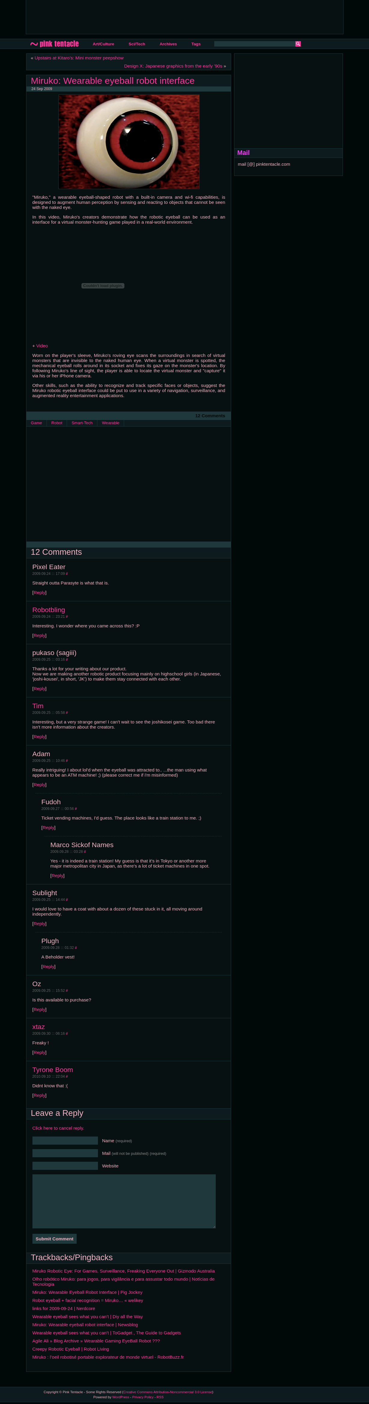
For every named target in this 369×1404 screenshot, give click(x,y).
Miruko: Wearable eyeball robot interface (113, 80)
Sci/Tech (137, 44)
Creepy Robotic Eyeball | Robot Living (70, 1348)
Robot (56, 423)
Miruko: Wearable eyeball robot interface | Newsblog (85, 1324)
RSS (160, 1397)
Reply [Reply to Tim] (39, 736)
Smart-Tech (82, 423)
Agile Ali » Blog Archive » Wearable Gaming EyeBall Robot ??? (96, 1340)
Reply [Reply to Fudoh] (48, 827)
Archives (168, 44)
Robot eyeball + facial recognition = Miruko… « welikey (87, 1300)
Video (42, 345)
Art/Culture (103, 44)
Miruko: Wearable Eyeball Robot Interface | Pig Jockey (87, 1292)
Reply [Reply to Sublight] (39, 923)
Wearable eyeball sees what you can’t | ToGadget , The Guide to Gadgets (106, 1332)
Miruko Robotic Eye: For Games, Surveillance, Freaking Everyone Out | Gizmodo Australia (123, 1270)
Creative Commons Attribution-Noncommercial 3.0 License (167, 1392)
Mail (134, 1153)
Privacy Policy (143, 1397)
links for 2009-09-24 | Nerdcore (63, 1308)
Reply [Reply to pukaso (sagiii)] (39, 688)
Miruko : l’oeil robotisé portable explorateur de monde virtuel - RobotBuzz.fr (108, 1357)
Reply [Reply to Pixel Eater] (39, 592)
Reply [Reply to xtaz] (39, 1052)
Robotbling (48, 610)
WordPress (120, 1397)
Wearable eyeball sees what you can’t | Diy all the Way (87, 1316)
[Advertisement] (140, 16)
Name (117, 1140)
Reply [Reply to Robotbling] (39, 635)
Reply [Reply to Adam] (39, 784)
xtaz (38, 1027)
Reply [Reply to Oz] (39, 1009)
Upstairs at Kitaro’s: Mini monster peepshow (79, 57)
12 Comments (210, 415)
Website (110, 1165)
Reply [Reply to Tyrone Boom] (39, 1095)
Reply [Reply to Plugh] (48, 966)
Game (36, 423)
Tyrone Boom (52, 1069)
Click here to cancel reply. (58, 1128)
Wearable (110, 423)
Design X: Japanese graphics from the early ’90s (173, 65)
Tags (196, 44)
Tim (38, 706)
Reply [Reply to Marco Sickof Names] (57, 875)
